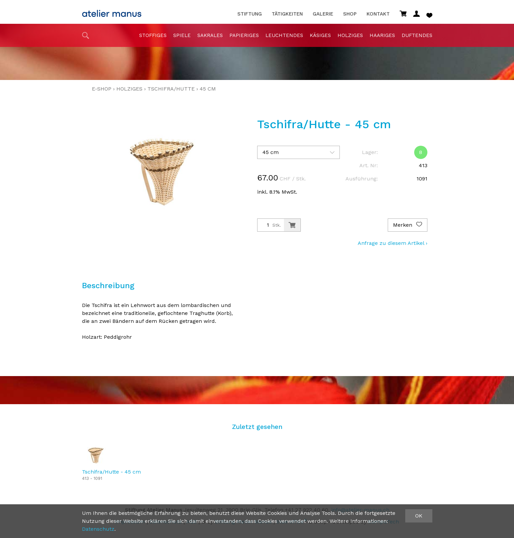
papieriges (244, 35)
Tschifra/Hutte (171, 89)
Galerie (323, 14)
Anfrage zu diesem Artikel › (392, 243)
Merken (407, 225)
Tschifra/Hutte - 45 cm (111, 472)
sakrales (210, 35)
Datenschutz (98, 529)
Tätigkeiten (287, 14)
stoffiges (153, 35)
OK (418, 516)
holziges (350, 35)
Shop (350, 14)
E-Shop (101, 89)
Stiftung (249, 14)
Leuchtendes (284, 35)
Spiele (182, 35)
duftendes (417, 35)
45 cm (208, 89)
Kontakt (378, 14)
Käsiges (320, 35)
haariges (382, 35)
